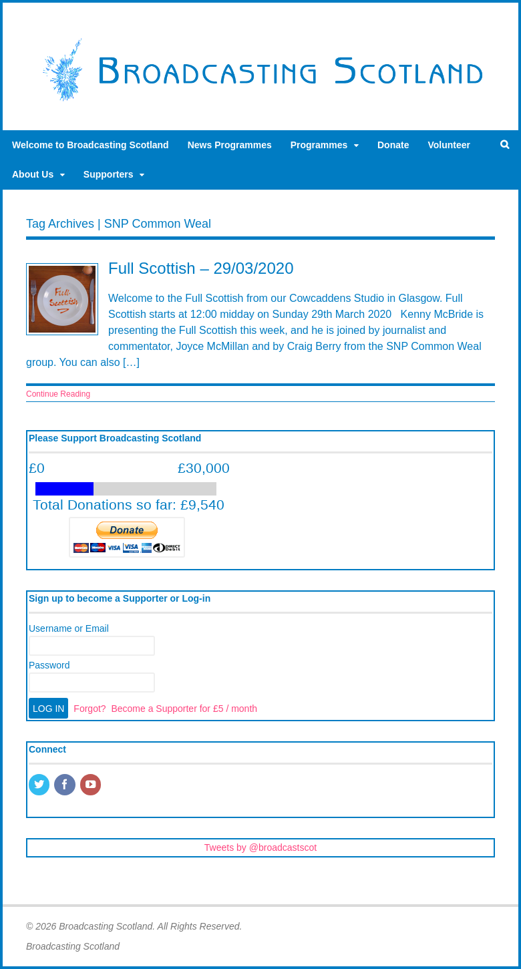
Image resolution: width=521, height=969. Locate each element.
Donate (393, 145)
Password (49, 665)
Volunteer (448, 145)
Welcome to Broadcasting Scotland (90, 145)
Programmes (319, 145)
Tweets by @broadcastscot (260, 847)
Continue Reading (58, 394)
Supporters (108, 174)
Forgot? (89, 708)
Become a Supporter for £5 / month (184, 708)
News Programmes (230, 145)
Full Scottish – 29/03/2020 (201, 268)
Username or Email (69, 628)
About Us (32, 174)
